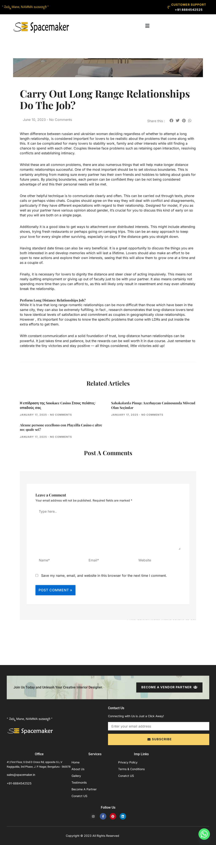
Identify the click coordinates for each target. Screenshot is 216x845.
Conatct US (79, 796)
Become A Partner (84, 789)
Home (76, 762)
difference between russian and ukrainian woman (69, 134)
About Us (78, 769)
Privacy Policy (128, 762)
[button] (147, 26)
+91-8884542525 (19, 783)
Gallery (76, 776)
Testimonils (79, 782)
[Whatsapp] (204, 834)
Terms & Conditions (131, 769)
